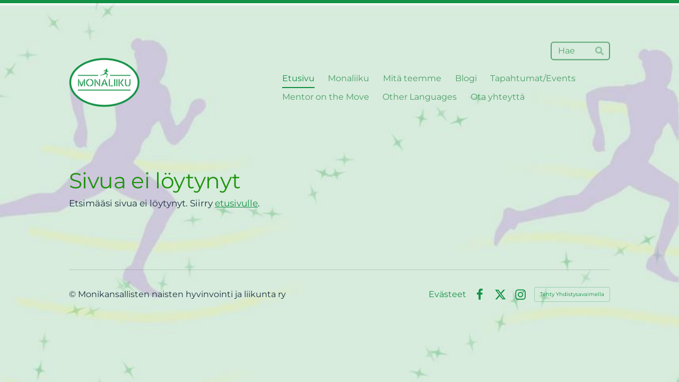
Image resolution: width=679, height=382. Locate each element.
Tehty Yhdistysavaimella (572, 294)
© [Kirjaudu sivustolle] (73, 294)
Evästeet (447, 294)
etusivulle (236, 203)
